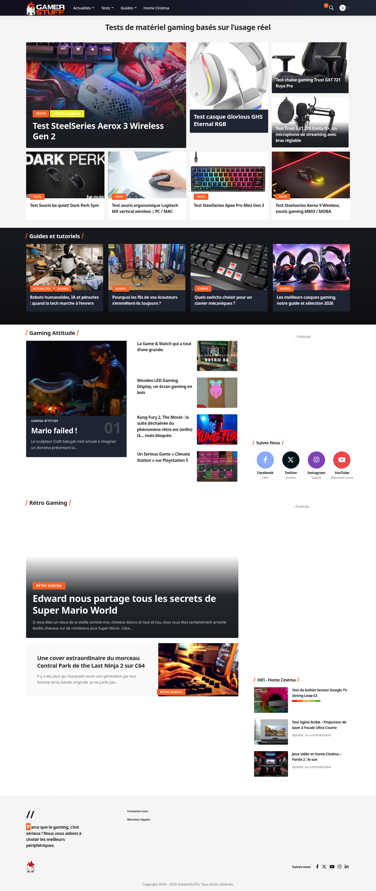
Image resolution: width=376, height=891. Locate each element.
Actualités (42, 288)
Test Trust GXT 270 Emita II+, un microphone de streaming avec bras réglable (306, 134)
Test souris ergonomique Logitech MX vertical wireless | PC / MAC (145, 208)
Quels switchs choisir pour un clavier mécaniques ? (223, 300)
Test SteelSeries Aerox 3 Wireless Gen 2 (98, 131)
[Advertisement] (305, 388)
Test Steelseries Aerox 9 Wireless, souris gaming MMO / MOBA (307, 208)
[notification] (323, 7)
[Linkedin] (346, 867)
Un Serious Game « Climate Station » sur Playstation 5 (163, 457)
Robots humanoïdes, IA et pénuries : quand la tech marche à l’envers (64, 300)
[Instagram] (339, 867)
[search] (331, 7)
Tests (41, 114)
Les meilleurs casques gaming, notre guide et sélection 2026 (306, 300)
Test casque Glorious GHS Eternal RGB (228, 120)
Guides (62, 288)
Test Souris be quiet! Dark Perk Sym (64, 205)
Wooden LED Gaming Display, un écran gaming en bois (164, 386)
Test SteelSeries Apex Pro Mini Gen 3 (229, 205)
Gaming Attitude (44, 421)
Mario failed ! (54, 430)
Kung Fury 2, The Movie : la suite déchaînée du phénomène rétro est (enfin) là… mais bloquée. (164, 426)
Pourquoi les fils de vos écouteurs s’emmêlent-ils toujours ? (145, 300)
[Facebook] (317, 867)
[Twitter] (324, 867)
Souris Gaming (67, 114)
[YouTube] (332, 867)
